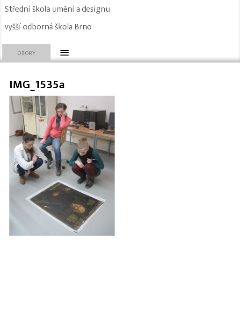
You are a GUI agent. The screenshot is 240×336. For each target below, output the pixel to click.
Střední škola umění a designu (57, 9)
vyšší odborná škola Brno (48, 27)
